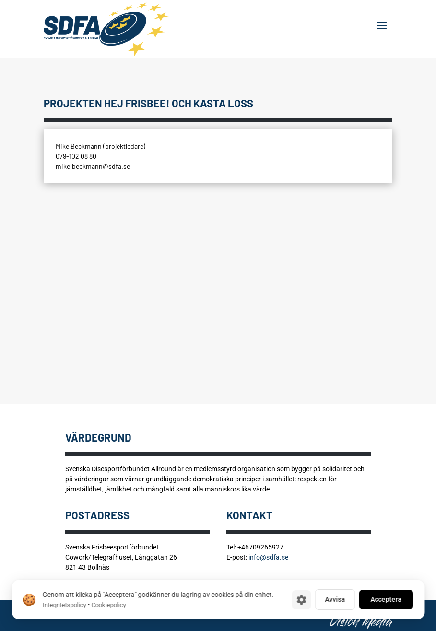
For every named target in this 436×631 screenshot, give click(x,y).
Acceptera (385, 599)
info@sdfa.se (268, 557)
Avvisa (335, 599)
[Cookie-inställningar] (301, 599)
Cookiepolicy (108, 604)
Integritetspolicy (64, 604)
